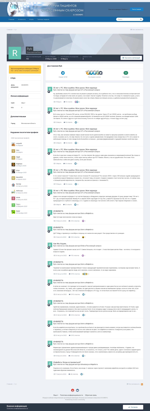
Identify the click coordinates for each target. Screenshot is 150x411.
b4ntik (18, 197)
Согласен (133, 407)
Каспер (18, 184)
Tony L (18, 204)
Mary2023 (19, 177)
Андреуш (19, 163)
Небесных (19, 191)
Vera (17, 150)
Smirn (82, 213)
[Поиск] (127, 19)
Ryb (54, 90)
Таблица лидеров (43, 19)
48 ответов (73, 374)
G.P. (82, 90)
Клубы (31, 19)
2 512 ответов (74, 221)
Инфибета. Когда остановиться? (67, 362)
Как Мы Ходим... (60, 244)
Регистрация (136, 9)
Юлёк (83, 246)
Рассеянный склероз (92, 90)
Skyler (18, 211)
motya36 (19, 143)
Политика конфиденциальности (71, 395)
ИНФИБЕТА (58, 211)
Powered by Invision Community (75, 399)
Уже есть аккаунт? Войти (118, 9)
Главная (11, 19)
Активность (22, 19)
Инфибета (89, 213)
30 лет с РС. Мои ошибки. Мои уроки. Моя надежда (75, 88)
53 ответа (68, 102)
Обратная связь (91, 395)
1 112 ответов (74, 255)
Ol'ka (17, 170)
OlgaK (18, 157)
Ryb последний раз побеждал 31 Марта (25, 68)
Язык (55, 395)
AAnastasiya (85, 364)
